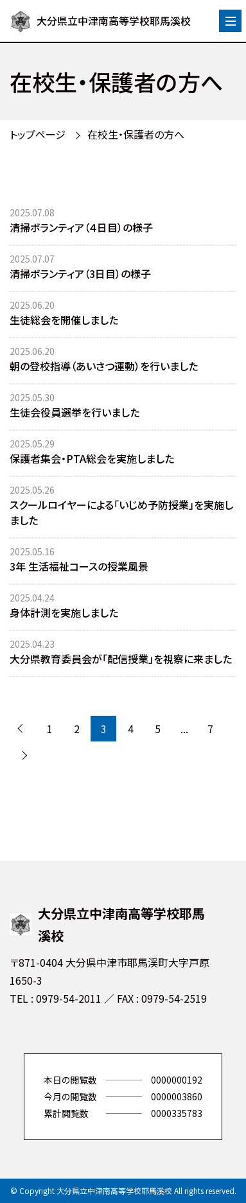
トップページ (38, 134)
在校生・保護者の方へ (135, 134)
